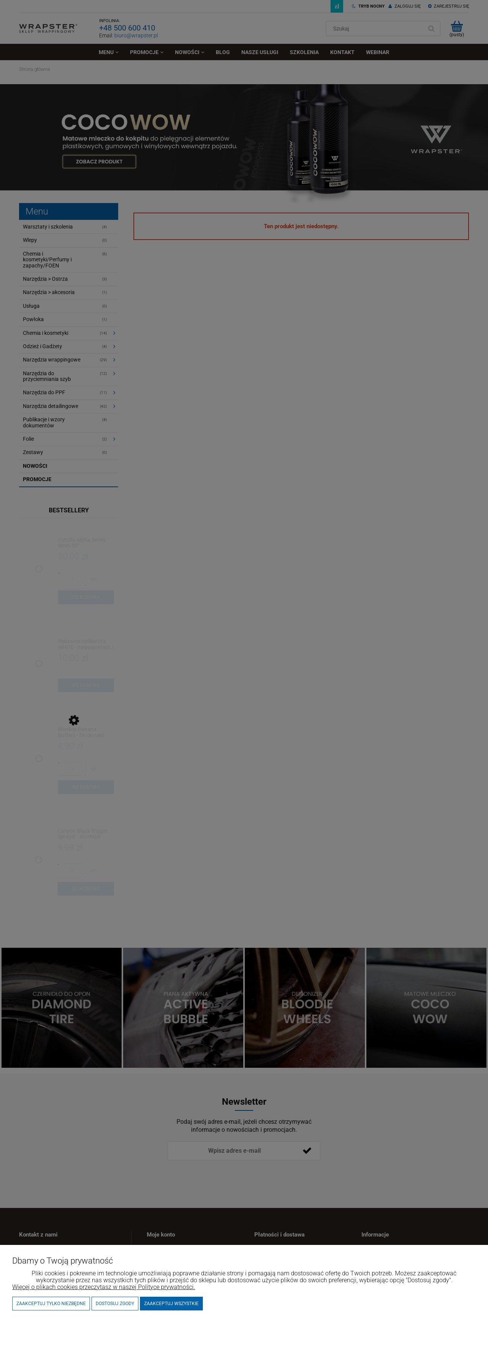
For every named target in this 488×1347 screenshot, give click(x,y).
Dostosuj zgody (115, 1303)
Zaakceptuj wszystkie (171, 1303)
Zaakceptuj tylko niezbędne (51, 1303)
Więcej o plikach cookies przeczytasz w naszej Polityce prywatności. (103, 1287)
